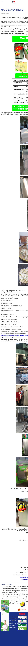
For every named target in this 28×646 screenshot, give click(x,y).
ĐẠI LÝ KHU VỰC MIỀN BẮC (9, 592)
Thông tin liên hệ (10, 616)
